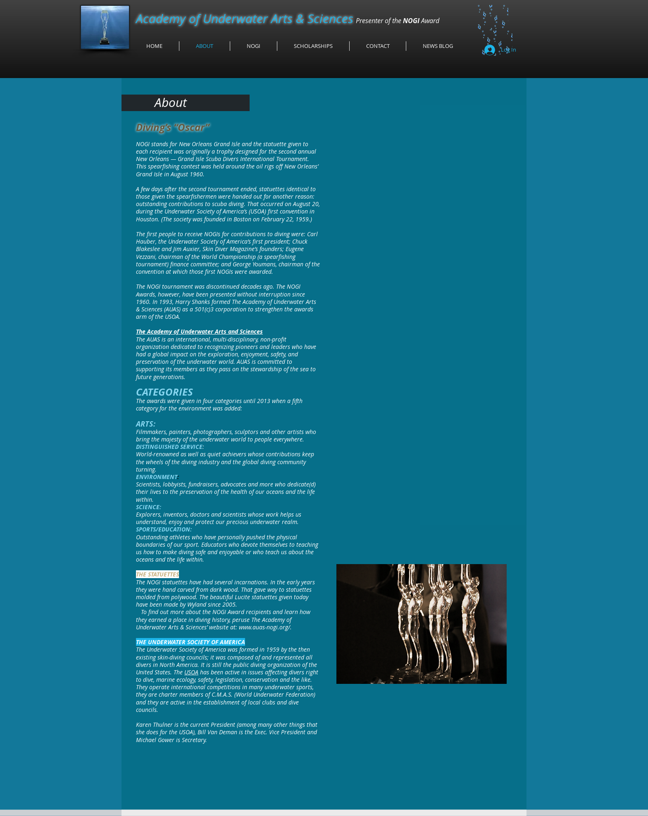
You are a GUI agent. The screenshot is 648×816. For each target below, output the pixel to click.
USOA (191, 672)
